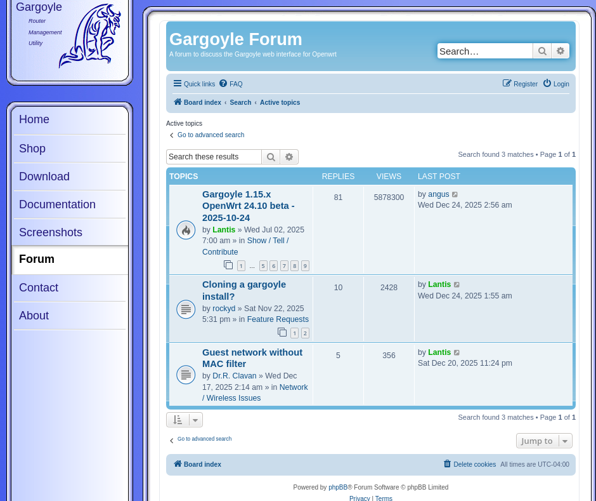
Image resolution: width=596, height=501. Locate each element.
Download (44, 176)
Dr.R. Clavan (234, 375)
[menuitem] (230, 84)
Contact (38, 287)
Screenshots (50, 232)
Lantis (223, 229)
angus (438, 194)
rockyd (223, 308)
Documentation (57, 204)
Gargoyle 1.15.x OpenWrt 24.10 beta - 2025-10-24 (248, 206)
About (34, 315)
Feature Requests (278, 319)
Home (34, 119)
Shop (32, 148)
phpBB (337, 487)
